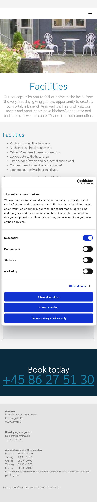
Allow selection (48, 307)
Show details (77, 286)
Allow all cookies (48, 296)
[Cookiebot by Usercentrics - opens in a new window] (77, 181)
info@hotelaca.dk (20, 435)
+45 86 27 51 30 (48, 378)
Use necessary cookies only (48, 317)
